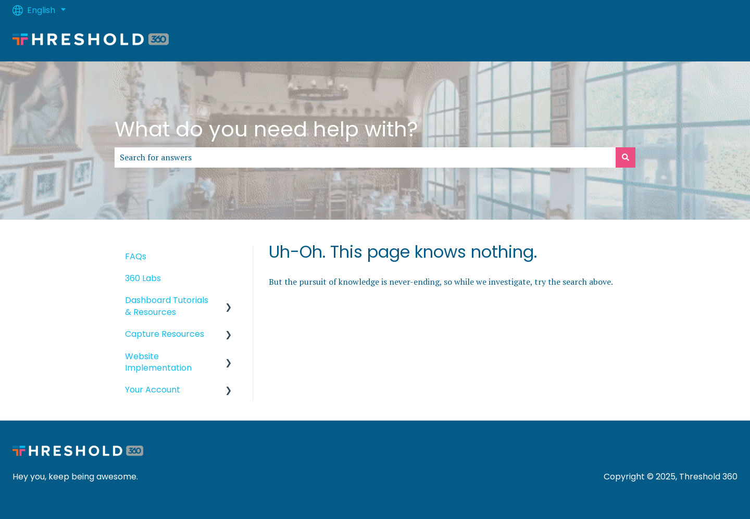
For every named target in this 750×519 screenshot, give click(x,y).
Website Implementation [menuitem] (158, 362)
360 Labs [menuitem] (143, 278)
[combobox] (365, 157)
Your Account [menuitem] (152, 390)
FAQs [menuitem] (135, 256)
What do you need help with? (266, 129)
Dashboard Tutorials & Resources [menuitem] (166, 306)
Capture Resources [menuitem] (164, 334)
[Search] (625, 157)
